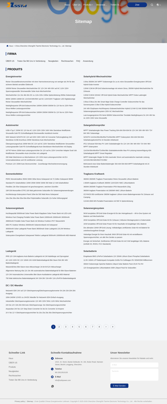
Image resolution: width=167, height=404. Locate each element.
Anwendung (88, 61)
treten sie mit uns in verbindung (116, 5)
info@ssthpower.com (63, 380)
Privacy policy (20, 401)
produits (88, 5)
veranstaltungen (102, 5)
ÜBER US (10, 61)
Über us (76, 5)
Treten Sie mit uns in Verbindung (31, 61)
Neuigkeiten (53, 61)
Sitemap (30, 401)
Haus (67, 5)
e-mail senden (119, 386)
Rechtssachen (67, 61)
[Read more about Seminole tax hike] (106, 327)
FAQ (78, 61)
